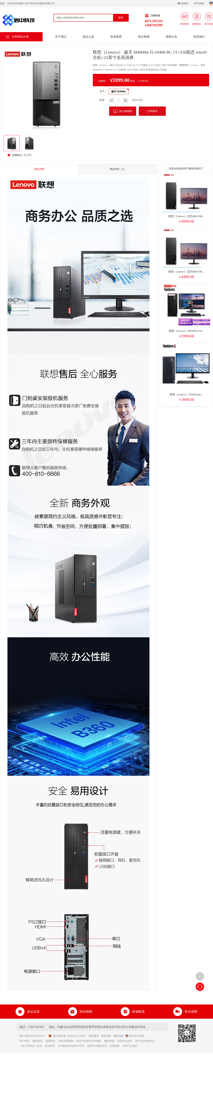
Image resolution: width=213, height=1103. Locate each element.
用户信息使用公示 (145, 1041)
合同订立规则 (129, 1046)
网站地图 (119, 1036)
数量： (101, 100)
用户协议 (24, 1041)
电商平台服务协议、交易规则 (103, 1046)
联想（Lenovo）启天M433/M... (186, 216)
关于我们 (60, 36)
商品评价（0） (118, 169)
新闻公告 (171, 36)
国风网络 (106, 1036)
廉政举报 (109, 1041)
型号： (103, 91)
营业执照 (50, 1046)
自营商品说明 (124, 1041)
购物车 (184, 3)
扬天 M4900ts (118, 91)
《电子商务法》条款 (31, 1046)
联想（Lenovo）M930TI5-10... (186, 330)
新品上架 (88, 36)
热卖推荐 (116, 36)
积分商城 (143, 36)
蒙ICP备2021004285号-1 (34, 1036)
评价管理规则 (65, 1041)
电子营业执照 (134, 1036)
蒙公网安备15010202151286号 (67, 1036)
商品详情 (39, 169)
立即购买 (152, 111)
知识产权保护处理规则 (88, 1041)
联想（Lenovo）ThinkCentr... (186, 394)
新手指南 (200, 3)
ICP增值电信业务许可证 (71, 1046)
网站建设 (94, 1036)
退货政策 (50, 1041)
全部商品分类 (20, 36)
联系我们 (199, 36)
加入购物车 (122, 111)
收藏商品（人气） (20, 155)
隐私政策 (37, 1041)
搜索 (120, 17)
